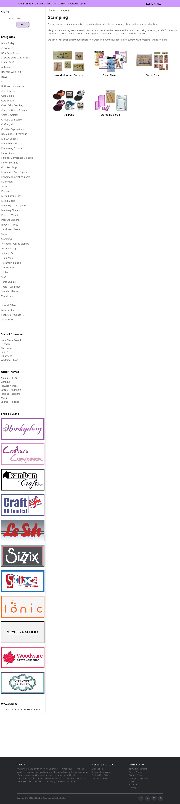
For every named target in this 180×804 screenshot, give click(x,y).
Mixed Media (8, 200)
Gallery (61, 3)
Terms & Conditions (138, 768)
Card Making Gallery (101, 775)
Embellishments (10, 143)
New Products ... (10, 310)
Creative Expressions (12, 129)
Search (5, 12)
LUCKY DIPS (7, 62)
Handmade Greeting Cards (15, 176)
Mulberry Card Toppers (13, 205)
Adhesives (6, 67)
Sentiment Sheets (10, 229)
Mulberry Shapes (10, 210)
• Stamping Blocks (11, 262)
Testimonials (135, 784)
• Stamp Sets (8, 253)
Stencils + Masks (10, 267)
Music (4, 397)
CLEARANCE (7, 48)
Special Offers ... (10, 305)
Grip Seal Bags (9, 167)
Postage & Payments (138, 778)
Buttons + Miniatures (12, 86)
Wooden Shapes (10, 291)
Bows (4, 76)
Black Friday (7, 43)
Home (21, 3)
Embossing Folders (11, 148)
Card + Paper (8, 91)
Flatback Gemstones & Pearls (17, 157)
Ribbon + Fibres (9, 224)
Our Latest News (99, 778)
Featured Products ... (12, 314)
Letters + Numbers (11, 389)
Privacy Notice (135, 772)
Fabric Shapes (8, 153)
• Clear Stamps (9, 248)
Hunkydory (7, 181)
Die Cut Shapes (9, 138)
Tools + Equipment (11, 286)
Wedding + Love (9, 359)
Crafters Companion (12, 119)
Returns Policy (135, 775)
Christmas (6, 348)
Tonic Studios (8, 281)
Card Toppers (8, 100)
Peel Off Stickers (10, 219)
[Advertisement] (78, 735)
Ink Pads (6, 186)
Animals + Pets (9, 377)
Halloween (6, 355)
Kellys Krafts (153, 3)
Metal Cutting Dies (11, 195)
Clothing (5, 381)
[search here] (22, 18)
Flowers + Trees (9, 385)
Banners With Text (11, 71)
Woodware (7, 296)
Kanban (5, 191)
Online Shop (97, 768)
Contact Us (72, 3)
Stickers (5, 272)
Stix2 (4, 277)
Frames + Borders (10, 393)
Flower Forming (9, 162)
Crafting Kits (8, 124)
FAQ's (131, 781)
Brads (4, 81)
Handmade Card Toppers (14, 172)
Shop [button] (28, 3)
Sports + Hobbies (10, 401)
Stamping (64, 10)
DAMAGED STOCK (10, 52)
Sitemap (133, 787)
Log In (83, 3)
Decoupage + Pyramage (14, 133)
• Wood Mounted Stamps (15, 243)
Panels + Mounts (10, 215)
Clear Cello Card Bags (12, 105)
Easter (4, 351)
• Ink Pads (7, 257)
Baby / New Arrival (11, 340)
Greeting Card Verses (45, 3)
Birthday (5, 343)
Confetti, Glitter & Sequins (15, 110)
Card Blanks (7, 95)
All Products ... (9, 319)
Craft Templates (9, 114)
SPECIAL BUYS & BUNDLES (15, 57)
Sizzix (4, 234)
